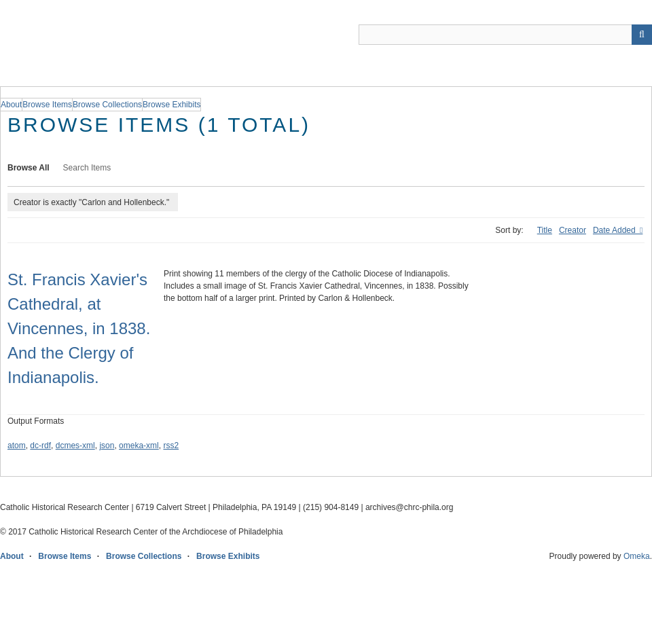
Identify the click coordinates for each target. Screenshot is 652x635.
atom (16, 445)
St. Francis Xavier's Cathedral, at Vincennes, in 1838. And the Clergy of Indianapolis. (78, 328)
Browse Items (64, 556)
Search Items (87, 168)
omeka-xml (139, 445)
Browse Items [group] (47, 104)
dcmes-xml (75, 445)
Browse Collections (143, 556)
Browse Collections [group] (107, 104)
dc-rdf (40, 445)
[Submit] (642, 34)
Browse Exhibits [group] (171, 104)
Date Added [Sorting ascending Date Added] (615, 230)
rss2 (171, 445)
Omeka (636, 556)
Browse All (28, 168)
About (12, 556)
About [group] (11, 104)
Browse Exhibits (227, 556)
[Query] (505, 34)
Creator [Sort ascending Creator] (572, 230)
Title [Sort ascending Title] (544, 230)
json (106, 445)
